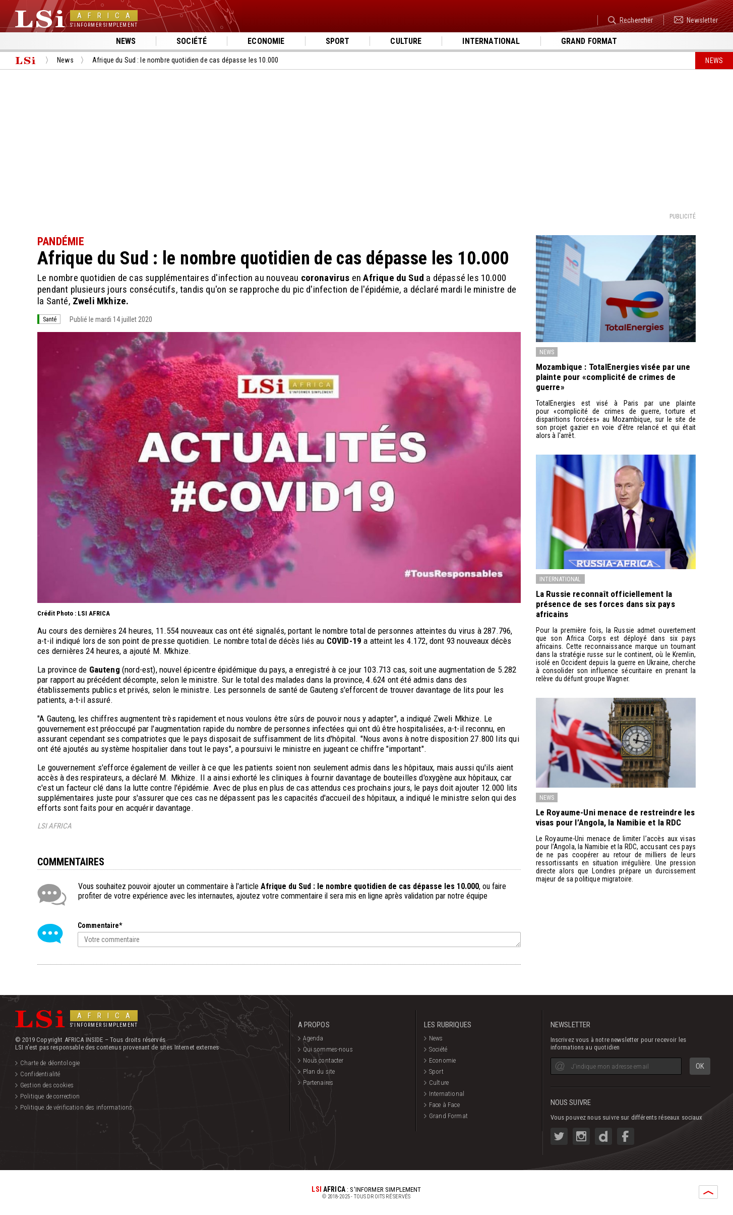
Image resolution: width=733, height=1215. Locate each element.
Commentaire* (100, 925)
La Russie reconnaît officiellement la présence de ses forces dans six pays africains (605, 604)
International (491, 41)
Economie (266, 41)
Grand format (589, 41)
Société (191, 41)
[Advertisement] (366, 140)
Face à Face (444, 1105)
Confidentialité (40, 1074)
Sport (338, 41)
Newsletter (696, 20)
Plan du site (319, 1071)
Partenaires (318, 1082)
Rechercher (630, 20)
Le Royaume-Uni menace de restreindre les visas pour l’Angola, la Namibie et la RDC (615, 817)
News (126, 41)
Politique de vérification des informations (76, 1107)
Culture (405, 41)
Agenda (313, 1038)
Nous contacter (323, 1060)
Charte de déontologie (50, 1063)
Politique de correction (50, 1096)
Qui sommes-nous (328, 1049)
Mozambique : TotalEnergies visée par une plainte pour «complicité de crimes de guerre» (613, 377)
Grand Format (448, 1116)
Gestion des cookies (47, 1085)
